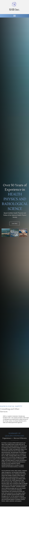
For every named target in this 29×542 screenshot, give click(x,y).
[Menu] (14, 15)
